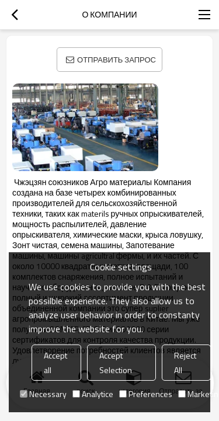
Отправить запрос (116, 59)
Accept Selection (115, 362)
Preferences (145, 394)
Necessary (43, 394)
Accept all (55, 362)
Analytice (92, 394)
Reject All (185, 362)
